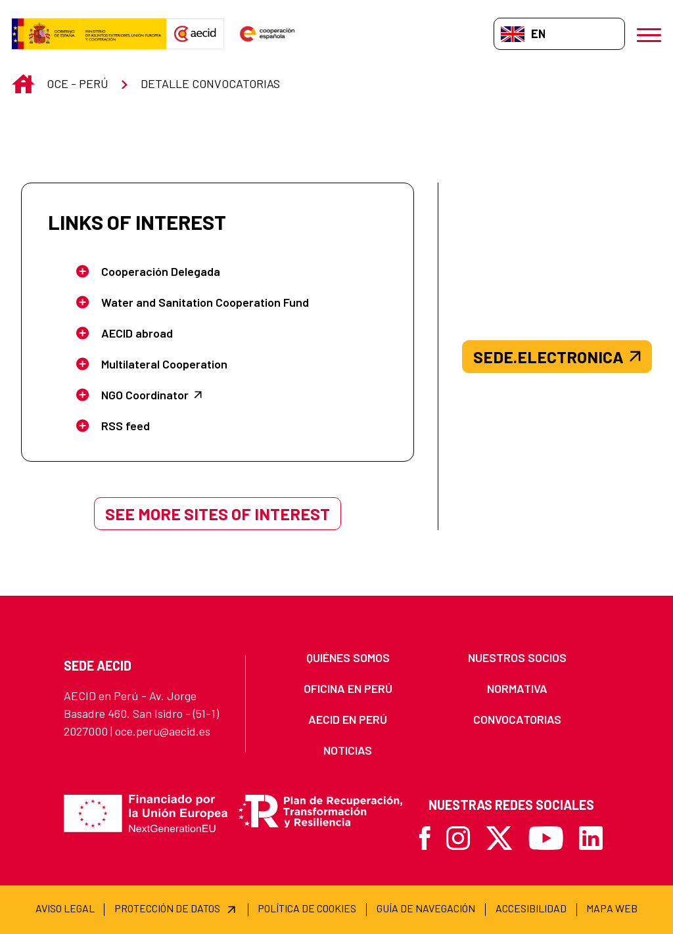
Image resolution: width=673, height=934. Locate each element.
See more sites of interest (217, 513)
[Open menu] (649, 33)
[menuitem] (347, 658)
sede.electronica (557, 357)
